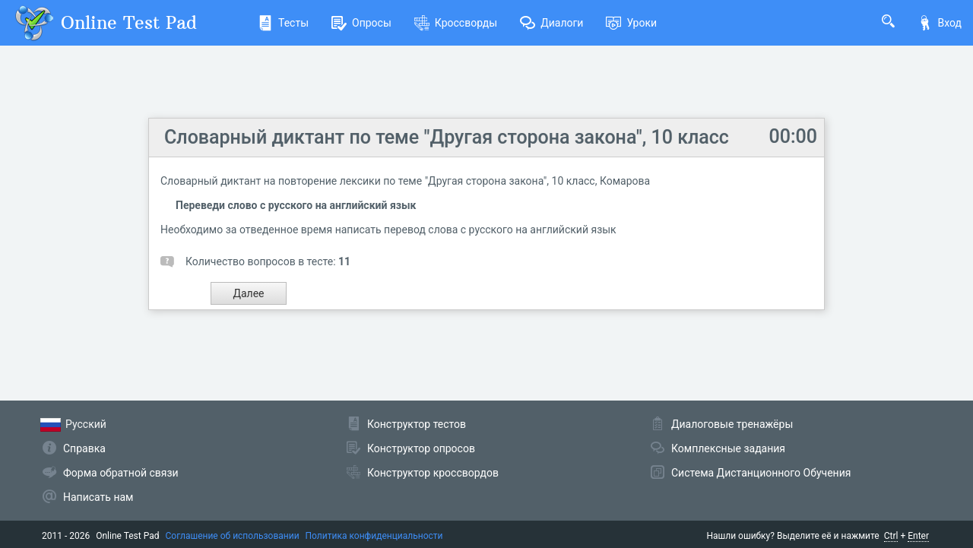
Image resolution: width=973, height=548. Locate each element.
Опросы (361, 22)
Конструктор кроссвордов (433, 473)
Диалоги (551, 22)
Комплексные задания (728, 448)
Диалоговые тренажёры (732, 424)
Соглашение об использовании (233, 536)
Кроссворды (455, 22)
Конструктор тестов (416, 424)
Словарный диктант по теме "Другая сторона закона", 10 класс (446, 137)
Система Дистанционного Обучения (761, 473)
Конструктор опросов (421, 448)
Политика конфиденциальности (374, 536)
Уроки (631, 22)
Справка (84, 448)
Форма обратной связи (121, 473)
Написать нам (98, 497)
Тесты (283, 22)
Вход (940, 22)
